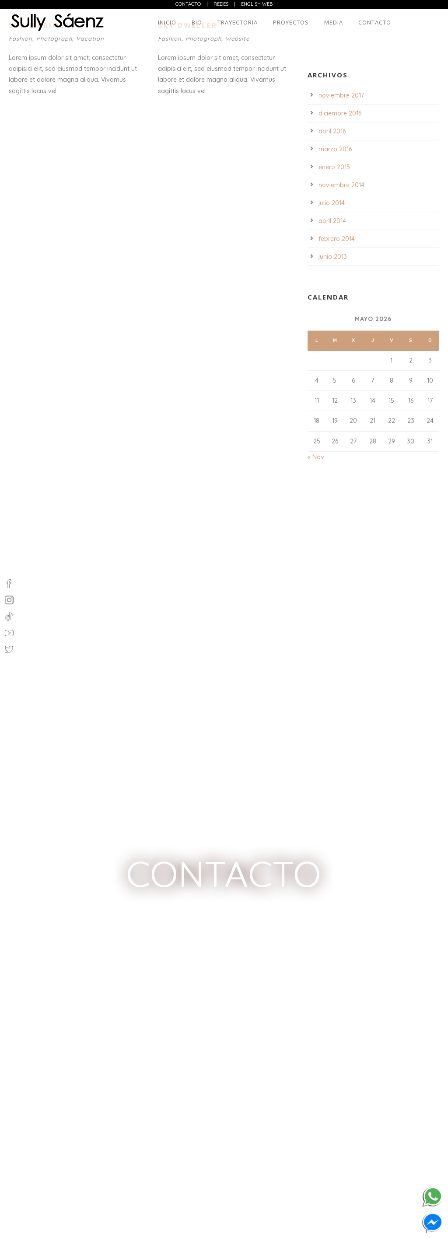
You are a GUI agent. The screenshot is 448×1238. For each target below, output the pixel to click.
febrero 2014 (336, 239)
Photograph (54, 38)
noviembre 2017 (341, 95)
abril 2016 (332, 131)
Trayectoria (237, 22)
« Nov (316, 457)
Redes (221, 4)
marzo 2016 (335, 149)
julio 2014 (331, 203)
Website (237, 38)
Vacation (90, 38)
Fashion (20, 38)
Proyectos (291, 22)
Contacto (188, 4)
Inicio (167, 22)
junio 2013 (332, 257)
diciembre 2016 (339, 113)
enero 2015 (334, 167)
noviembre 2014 (341, 185)
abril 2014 (332, 221)
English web (257, 4)
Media (333, 22)
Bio (197, 22)
